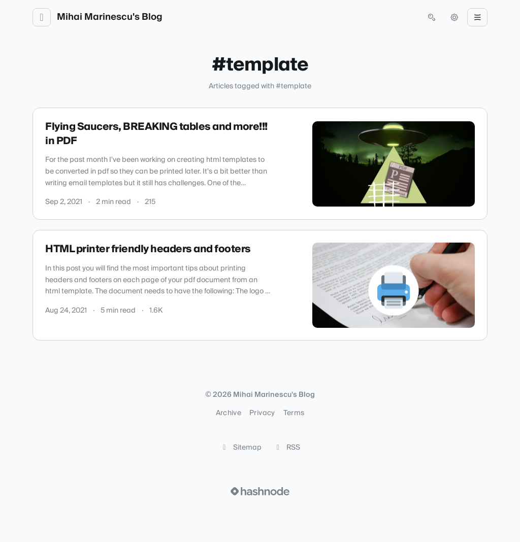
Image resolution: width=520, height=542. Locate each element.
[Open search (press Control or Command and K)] (431, 17)
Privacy (262, 413)
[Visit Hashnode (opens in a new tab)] (260, 491)
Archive (228, 413)
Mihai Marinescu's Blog (109, 17)
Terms (294, 413)
